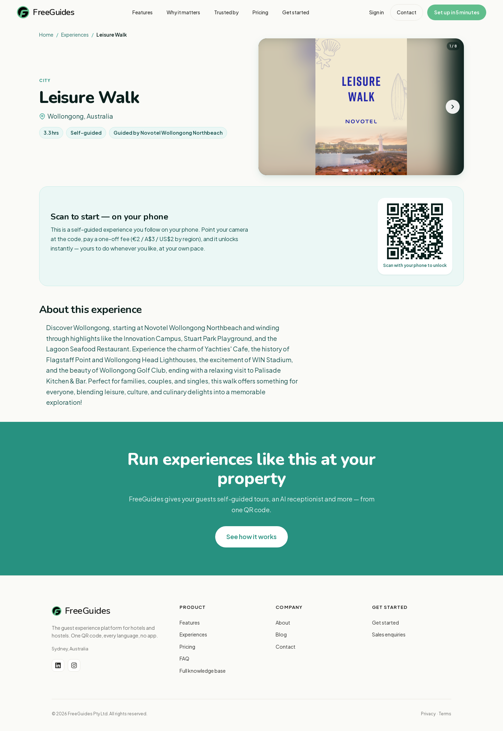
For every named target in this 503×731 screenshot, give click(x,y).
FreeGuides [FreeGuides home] (45, 12)
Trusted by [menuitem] (226, 12)
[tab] (345, 170)
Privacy (428, 713)
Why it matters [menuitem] (183, 12)
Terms (445, 713)
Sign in (376, 12)
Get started (385, 622)
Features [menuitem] (142, 12)
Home (46, 34)
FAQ (184, 658)
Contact (406, 12)
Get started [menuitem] (295, 12)
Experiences (75, 34)
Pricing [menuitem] (260, 12)
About (283, 622)
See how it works (251, 536)
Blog (281, 634)
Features (190, 622)
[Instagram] (74, 665)
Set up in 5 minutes (456, 12)
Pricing (187, 646)
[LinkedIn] (58, 665)
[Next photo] (453, 107)
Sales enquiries (389, 634)
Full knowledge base (203, 670)
